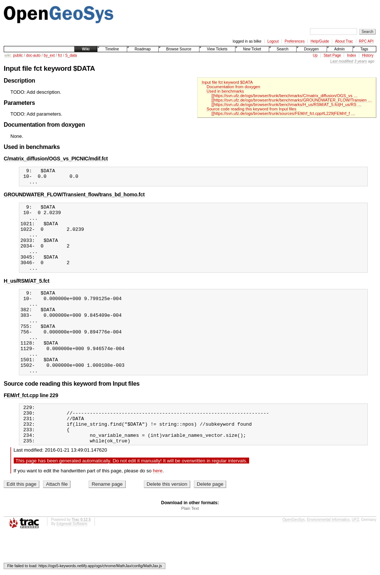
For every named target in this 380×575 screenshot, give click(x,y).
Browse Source (178, 49)
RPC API (366, 41)
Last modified (341, 61)
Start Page (332, 55)
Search (282, 49)
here (157, 512)
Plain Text (190, 549)
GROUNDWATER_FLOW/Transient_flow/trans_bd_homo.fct (74, 198)
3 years (360, 61)
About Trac (344, 41)
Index (351, 55)
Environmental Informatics (328, 561)
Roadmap (143, 49)
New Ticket (252, 49)
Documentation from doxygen (233, 86)
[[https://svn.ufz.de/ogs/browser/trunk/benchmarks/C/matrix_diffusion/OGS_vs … (285, 95)
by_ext (49, 55)
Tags (364, 49)
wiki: (7, 55)
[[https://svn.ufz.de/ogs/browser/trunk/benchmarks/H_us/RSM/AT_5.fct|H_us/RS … (287, 104)
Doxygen (311, 49)
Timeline (112, 49)
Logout (273, 41)
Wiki (85, 49)
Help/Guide (320, 41)
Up (315, 55)
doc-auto (33, 55)
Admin (339, 49)
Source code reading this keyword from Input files (251, 109)
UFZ (355, 561)
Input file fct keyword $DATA (227, 82)
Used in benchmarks (225, 91)
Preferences (295, 41)
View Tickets (217, 49)
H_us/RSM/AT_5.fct (26, 297)
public (18, 55)
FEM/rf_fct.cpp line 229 (31, 429)
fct (60, 55)
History (367, 55)
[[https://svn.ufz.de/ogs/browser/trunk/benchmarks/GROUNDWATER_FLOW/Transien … (292, 100)
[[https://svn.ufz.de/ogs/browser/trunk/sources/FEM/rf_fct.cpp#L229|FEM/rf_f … (283, 113)
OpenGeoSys (293, 561)
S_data (71, 55)
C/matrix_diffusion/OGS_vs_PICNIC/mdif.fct (56, 159)
